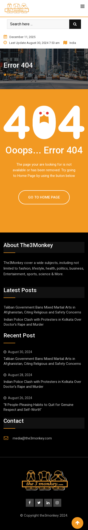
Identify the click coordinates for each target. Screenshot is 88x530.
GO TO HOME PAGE (44, 197)
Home (10, 74)
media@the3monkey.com (32, 438)
